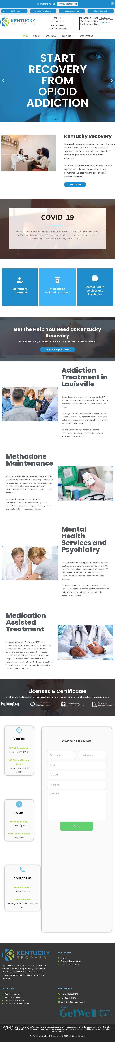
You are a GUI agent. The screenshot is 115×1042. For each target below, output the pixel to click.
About (36, 35)
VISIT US (19, 739)
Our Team (51, 35)
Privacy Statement (67, 3)
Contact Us (86, 35)
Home (25, 35)
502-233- (20, 891)
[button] (14, 11)
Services (68, 36)
